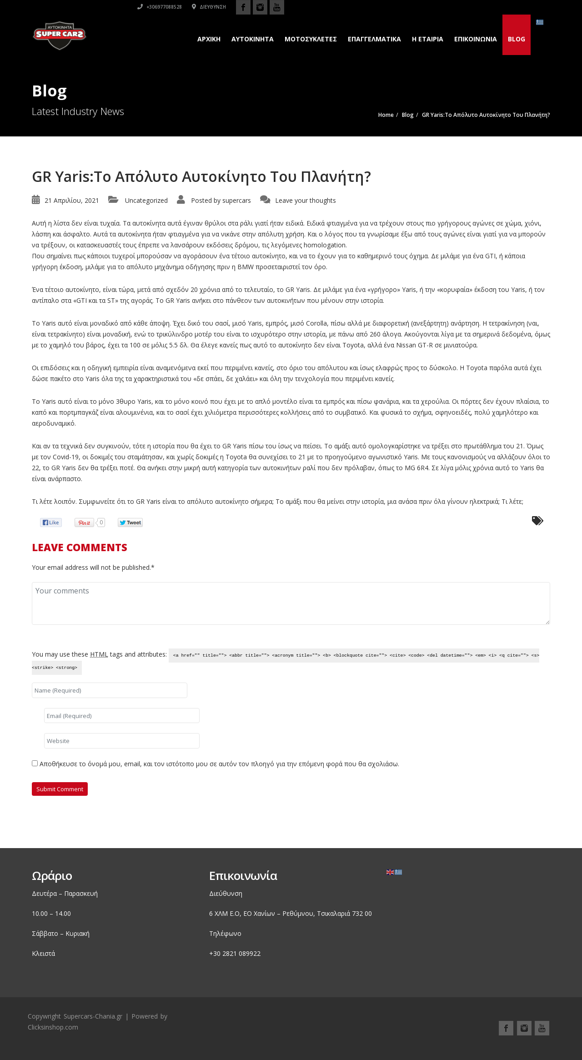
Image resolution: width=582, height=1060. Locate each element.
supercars (236, 200)
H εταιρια (427, 39)
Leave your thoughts (305, 200)
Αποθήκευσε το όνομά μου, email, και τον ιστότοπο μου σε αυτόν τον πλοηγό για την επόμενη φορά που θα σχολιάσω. (219, 763)
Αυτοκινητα (252, 39)
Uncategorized (146, 200)
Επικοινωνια (475, 39)
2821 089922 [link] (241, 953)
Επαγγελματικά (374, 39)
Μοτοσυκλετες (311, 39)
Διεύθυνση (475, 7)
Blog (516, 39)
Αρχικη (209, 39)
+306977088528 (425, 7)
